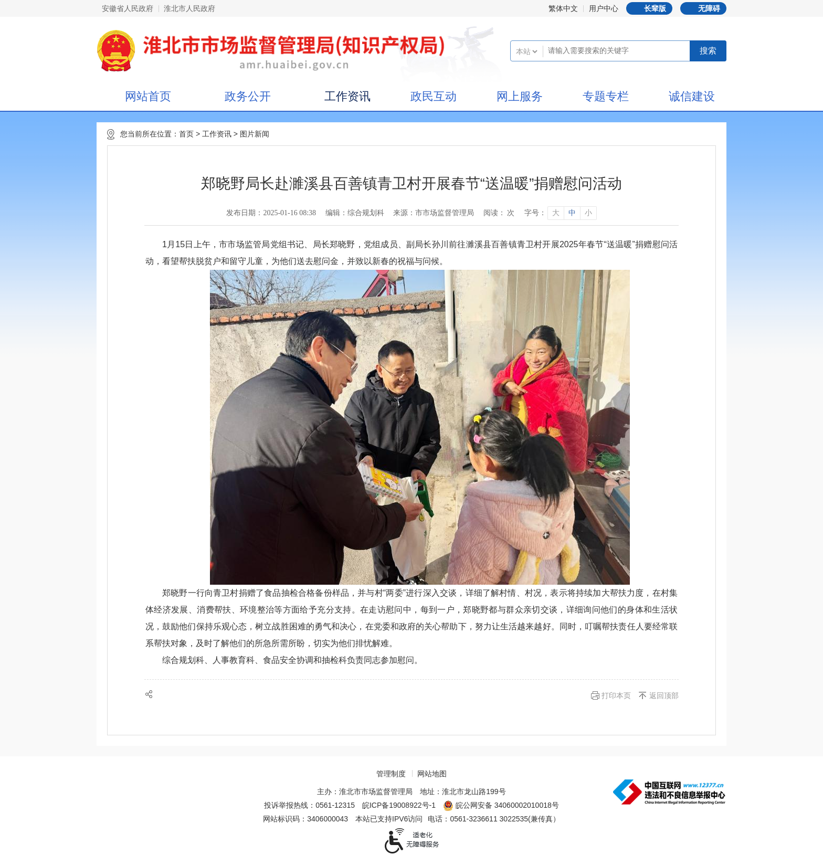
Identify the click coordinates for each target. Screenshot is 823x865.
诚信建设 (692, 96)
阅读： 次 (499, 213)
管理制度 (391, 773)
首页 (186, 134)
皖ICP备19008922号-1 (399, 805)
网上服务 (520, 96)
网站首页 (148, 96)
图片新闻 (254, 134)
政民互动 (433, 96)
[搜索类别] (526, 51)
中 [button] (572, 213)
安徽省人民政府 (127, 8)
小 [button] (588, 213)
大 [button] (556, 213)
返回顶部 (664, 695)
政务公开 (248, 96)
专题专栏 (606, 96)
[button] (649, 8)
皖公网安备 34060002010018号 (501, 805)
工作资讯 (347, 96)
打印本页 (616, 695)
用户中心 (603, 8)
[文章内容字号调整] (560, 213)
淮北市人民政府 (189, 8)
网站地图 (432, 773)
